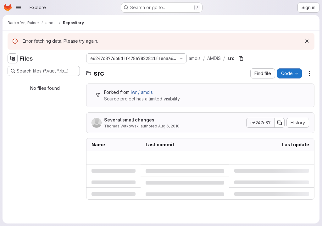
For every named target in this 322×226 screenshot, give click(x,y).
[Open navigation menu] (19, 8)
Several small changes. (130, 119)
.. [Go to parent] (92, 157)
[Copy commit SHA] (280, 123)
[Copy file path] (241, 58)
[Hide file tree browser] (13, 58)
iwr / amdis (142, 92)
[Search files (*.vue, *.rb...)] (44, 71)
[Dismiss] (307, 41)
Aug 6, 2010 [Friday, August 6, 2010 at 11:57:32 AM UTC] (169, 126)
